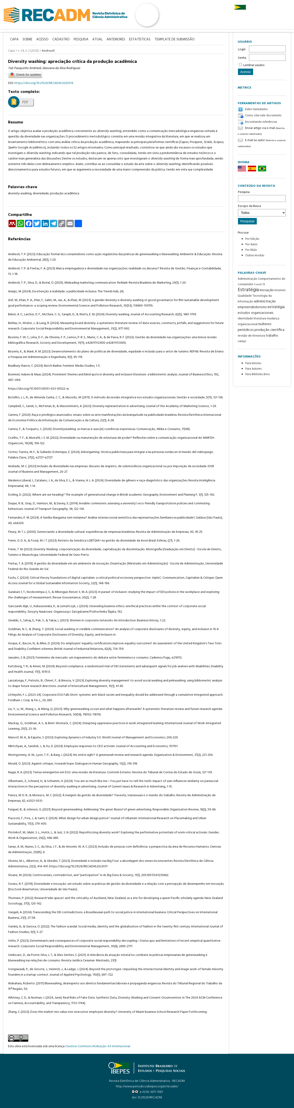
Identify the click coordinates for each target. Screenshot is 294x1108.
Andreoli (48, 50)
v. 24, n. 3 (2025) (28, 50)
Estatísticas (144, 39)
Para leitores (253, 363)
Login (242, 49)
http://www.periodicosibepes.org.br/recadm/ (147, 1086)
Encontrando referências (261, 122)
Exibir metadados (256, 109)
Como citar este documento (263, 115)
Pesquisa (262, 196)
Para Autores (253, 368)
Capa (11, 50)
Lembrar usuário (254, 65)
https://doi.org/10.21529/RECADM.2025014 (43, 83)
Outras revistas (254, 255)
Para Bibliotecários (257, 374)
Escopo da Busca (262, 210)
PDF (25, 102)
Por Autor (251, 244)
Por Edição (252, 239)
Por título (251, 250)
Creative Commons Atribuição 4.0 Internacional (97, 1046)
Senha (242, 58)
